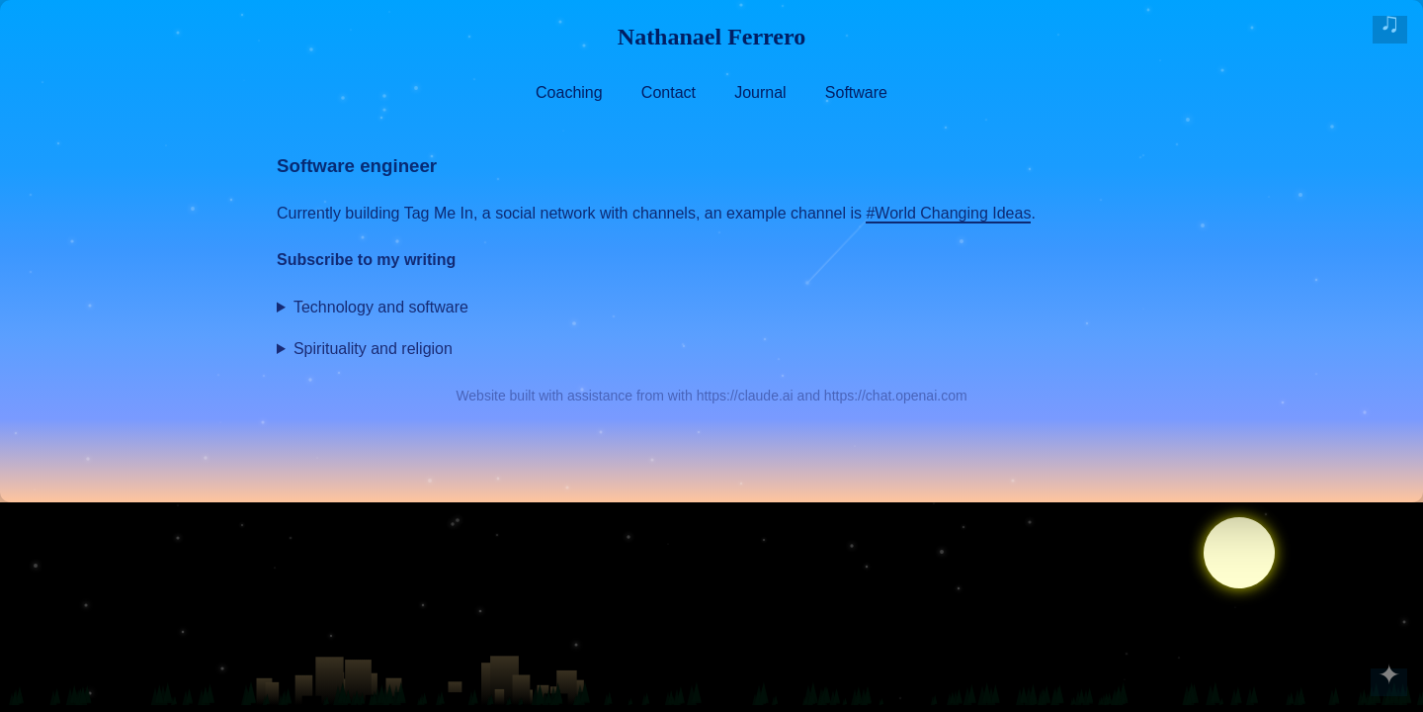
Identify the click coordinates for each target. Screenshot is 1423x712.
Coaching (569, 92)
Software (856, 92)
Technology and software (380, 307)
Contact (668, 92)
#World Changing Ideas (948, 213)
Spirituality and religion (373, 348)
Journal (760, 92)
